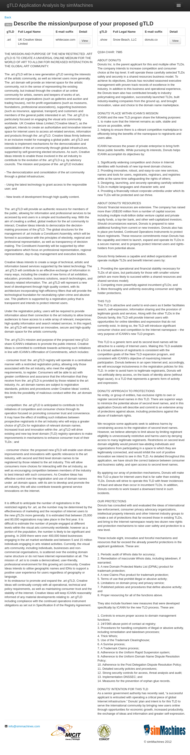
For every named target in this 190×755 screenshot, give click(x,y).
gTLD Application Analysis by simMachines (50, 5)
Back (8, 17)
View (85, 40)
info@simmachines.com (22, 726)
